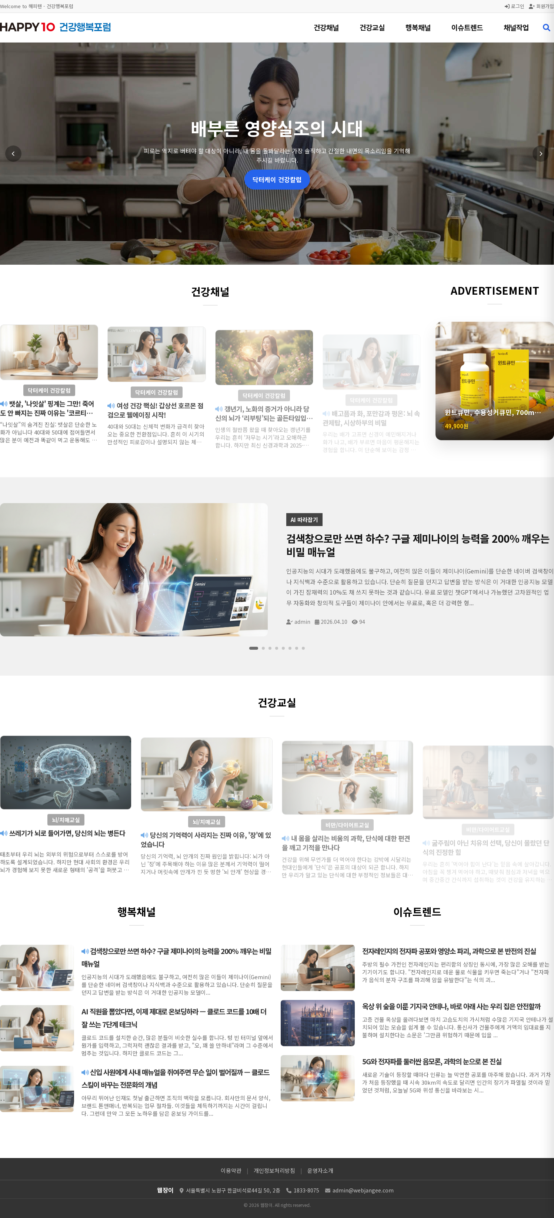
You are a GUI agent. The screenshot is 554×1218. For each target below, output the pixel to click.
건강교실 (372, 27)
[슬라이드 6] (289, 648)
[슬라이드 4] (276, 648)
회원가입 (541, 6)
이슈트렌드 (467, 27)
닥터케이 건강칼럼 (277, 179)
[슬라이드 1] (253, 648)
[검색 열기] (546, 27)
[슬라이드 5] (283, 648)
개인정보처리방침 (274, 1170)
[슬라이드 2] (263, 648)
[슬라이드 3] (269, 648)
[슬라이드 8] (303, 648)
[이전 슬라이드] (13, 153)
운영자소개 (320, 1170)
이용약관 (231, 1170)
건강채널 (326, 27)
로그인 (514, 6)
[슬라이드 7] (296, 648)
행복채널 (418, 27)
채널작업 (516, 27)
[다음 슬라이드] (541, 153)
